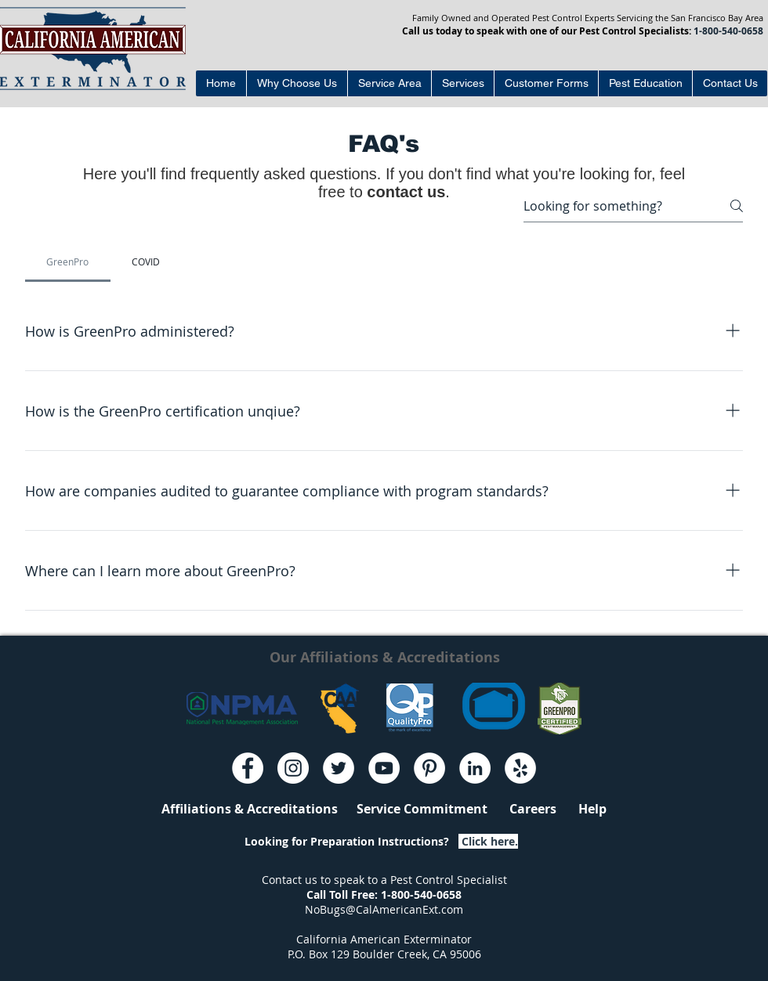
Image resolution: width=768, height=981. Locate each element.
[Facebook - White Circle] (247, 768)
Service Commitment (433, 808)
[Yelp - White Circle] (520, 768)
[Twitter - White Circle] (338, 768)
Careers (532, 808)
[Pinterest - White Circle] (429, 768)
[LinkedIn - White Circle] (475, 768)
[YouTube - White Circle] (384, 768)
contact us (406, 191)
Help (581, 808)
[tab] (67, 261)
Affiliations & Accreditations (249, 808)
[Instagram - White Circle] (293, 768)
